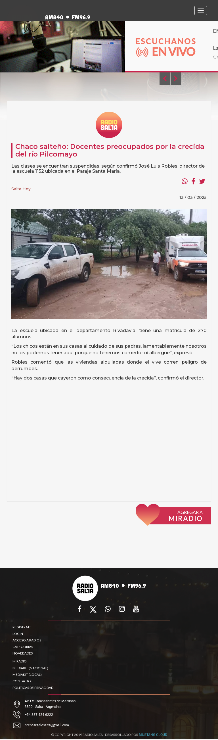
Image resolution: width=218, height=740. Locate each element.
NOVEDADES (22, 653)
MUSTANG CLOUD (153, 736)
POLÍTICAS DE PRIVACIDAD (32, 687)
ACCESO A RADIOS (26, 640)
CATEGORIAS (22, 647)
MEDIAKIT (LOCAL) (27, 674)
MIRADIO (19, 661)
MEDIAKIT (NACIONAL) (30, 668)
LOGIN (17, 633)
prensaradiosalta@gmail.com (47, 725)
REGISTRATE (22, 627)
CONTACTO (21, 681)
